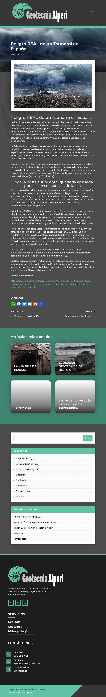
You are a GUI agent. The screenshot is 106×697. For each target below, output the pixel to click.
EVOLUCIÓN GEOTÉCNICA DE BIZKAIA (71, 366)
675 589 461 (27, 656)
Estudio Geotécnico (27, 464)
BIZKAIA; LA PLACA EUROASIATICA (33, 528)
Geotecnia (21, 485)
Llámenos (25, 653)
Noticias (15, 54)
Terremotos (22, 407)
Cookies (31, 689)
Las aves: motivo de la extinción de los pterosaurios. (75, 404)
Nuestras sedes (27, 668)
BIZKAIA (18, 533)
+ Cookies (41, 689)
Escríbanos (26, 660)
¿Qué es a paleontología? (78, 316)
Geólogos (21, 480)
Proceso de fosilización (27, 316)
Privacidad (21, 689)
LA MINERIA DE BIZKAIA (27, 517)
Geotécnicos (23, 491)
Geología (21, 474)
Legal (11, 689)
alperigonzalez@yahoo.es (31, 663)
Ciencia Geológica (26, 458)
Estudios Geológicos (27, 469)
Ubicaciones (27, 670)
